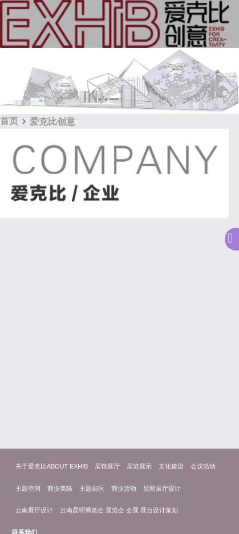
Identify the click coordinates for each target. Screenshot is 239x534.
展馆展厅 (107, 466)
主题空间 (27, 488)
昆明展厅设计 (162, 488)
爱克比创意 (52, 121)
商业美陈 (59, 488)
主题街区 (91, 488)
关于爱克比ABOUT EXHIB (51, 466)
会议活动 (203, 466)
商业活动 (123, 488)
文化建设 (171, 466)
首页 (9, 121)
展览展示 (139, 466)
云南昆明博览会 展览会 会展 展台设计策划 (119, 510)
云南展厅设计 (34, 510)
